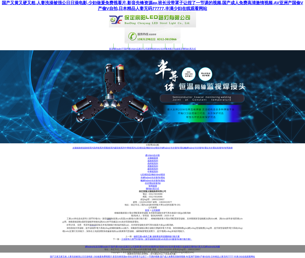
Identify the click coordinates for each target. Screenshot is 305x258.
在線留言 (178, 49)
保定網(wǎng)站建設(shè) (182, 252)
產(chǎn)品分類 (152, 155)
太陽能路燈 (77, 148)
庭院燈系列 (119, 148)
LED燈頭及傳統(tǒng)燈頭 (147, 148)
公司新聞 (147, 49)
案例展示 (169, 49)
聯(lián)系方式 (189, 49)
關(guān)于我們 (121, 49)
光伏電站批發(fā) (216, 148)
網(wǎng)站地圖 (212, 246)
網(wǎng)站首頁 (92, 246)
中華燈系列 (130, 148)
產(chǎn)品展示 (135, 49)
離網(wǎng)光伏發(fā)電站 (196, 148)
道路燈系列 (88, 148)
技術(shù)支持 (158, 49)
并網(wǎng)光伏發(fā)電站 (172, 148)
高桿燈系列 (98, 148)
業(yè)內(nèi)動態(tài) (149, 246)
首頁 (111, 49)
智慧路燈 (228, 148)
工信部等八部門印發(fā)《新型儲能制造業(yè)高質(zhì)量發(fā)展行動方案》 (156, 239)
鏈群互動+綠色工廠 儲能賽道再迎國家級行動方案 (157, 236)
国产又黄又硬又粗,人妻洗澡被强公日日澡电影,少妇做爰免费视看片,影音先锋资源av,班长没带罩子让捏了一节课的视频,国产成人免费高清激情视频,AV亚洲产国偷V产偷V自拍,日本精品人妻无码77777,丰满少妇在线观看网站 (152, 256)
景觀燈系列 (109, 148)
